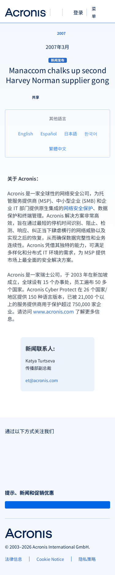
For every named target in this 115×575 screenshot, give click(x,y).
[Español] (48, 133)
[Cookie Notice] (50, 559)
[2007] (57, 33)
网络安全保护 (78, 208)
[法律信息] (13, 559)
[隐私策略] (87, 559)
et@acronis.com (41, 380)
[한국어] (90, 133)
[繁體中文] (57, 148)
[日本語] (70, 133)
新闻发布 (57, 60)
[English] (25, 133)
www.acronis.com (53, 311)
